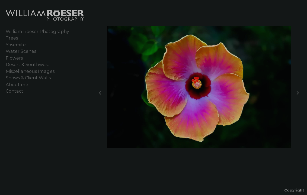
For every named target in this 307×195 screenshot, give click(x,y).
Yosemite (16, 44)
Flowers (14, 58)
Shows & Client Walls (28, 77)
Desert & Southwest (27, 64)
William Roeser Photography (37, 31)
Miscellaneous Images (30, 71)
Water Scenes (21, 51)
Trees (12, 38)
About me (17, 84)
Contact (14, 91)
